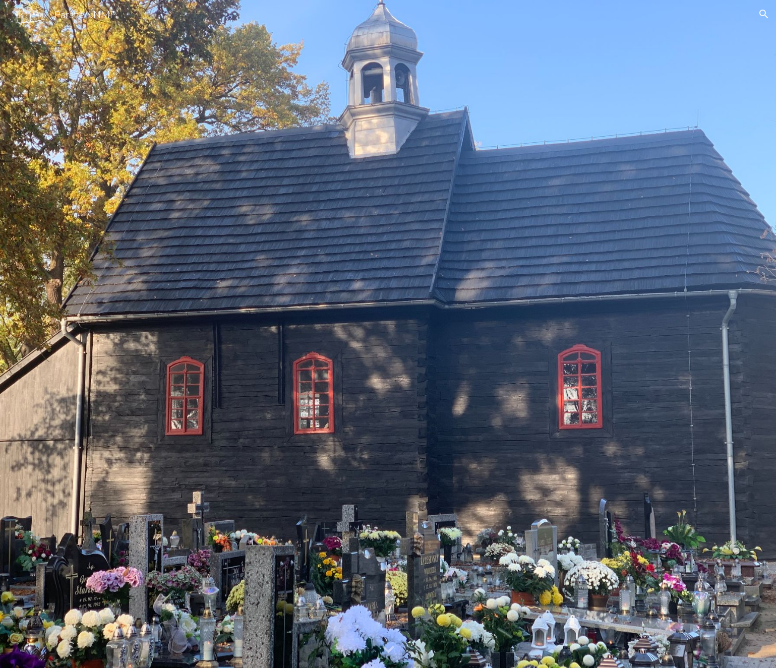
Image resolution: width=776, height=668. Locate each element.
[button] (764, 14)
